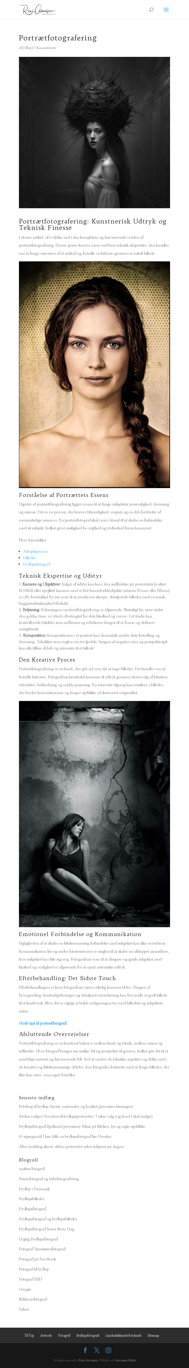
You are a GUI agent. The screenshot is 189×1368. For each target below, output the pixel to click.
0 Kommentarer (44, 47)
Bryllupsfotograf (36, 564)
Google (25, 1289)
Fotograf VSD (30, 1279)
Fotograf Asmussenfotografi (42, 1249)
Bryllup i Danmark (34, 1189)
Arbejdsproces (35, 551)
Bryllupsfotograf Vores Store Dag (46, 1229)
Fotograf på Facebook (37, 1259)
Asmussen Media (125, 1360)
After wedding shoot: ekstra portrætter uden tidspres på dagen (71, 1146)
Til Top (29, 1335)
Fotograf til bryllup (34, 1269)
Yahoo (24, 1309)
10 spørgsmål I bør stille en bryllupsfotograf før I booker (65, 1136)
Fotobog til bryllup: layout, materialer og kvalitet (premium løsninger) (76, 1106)
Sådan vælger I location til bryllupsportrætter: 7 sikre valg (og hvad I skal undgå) (86, 1116)
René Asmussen (88, 1360)
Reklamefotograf (33, 1299)
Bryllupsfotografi (87, 1335)
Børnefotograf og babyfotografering (49, 1179)
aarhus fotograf (32, 1169)
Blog (28, 47)
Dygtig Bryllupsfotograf (38, 1239)
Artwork (46, 1335)
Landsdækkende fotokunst (123, 1335)
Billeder (29, 558)
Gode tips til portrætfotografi (43, 1023)
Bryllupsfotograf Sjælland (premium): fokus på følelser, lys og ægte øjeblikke (82, 1126)
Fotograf (64, 1335)
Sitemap (153, 1335)
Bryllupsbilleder (32, 1199)
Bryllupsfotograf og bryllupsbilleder (48, 1219)
